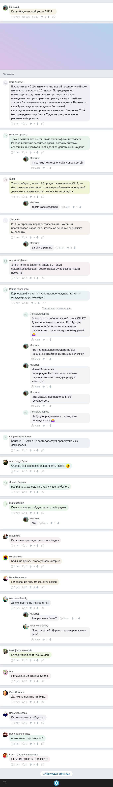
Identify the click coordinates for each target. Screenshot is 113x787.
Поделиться (54, 16)
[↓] (48, 17)
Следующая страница (56, 773)
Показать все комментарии (56, 308)
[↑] (42, 17)
